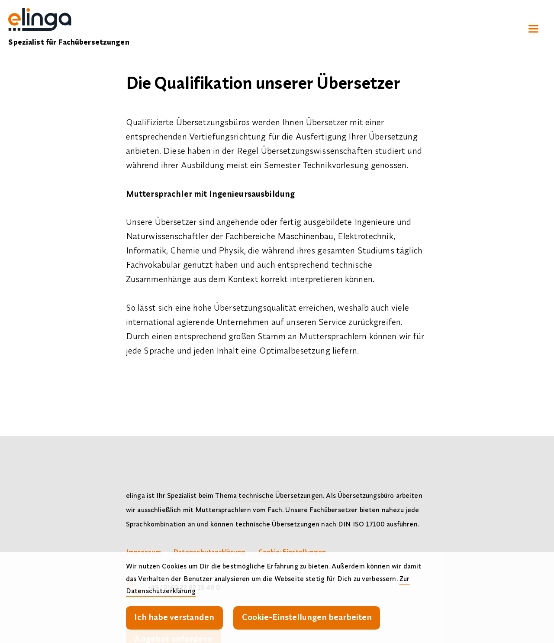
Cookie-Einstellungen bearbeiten (307, 616)
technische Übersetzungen (280, 495)
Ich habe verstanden (174, 616)
